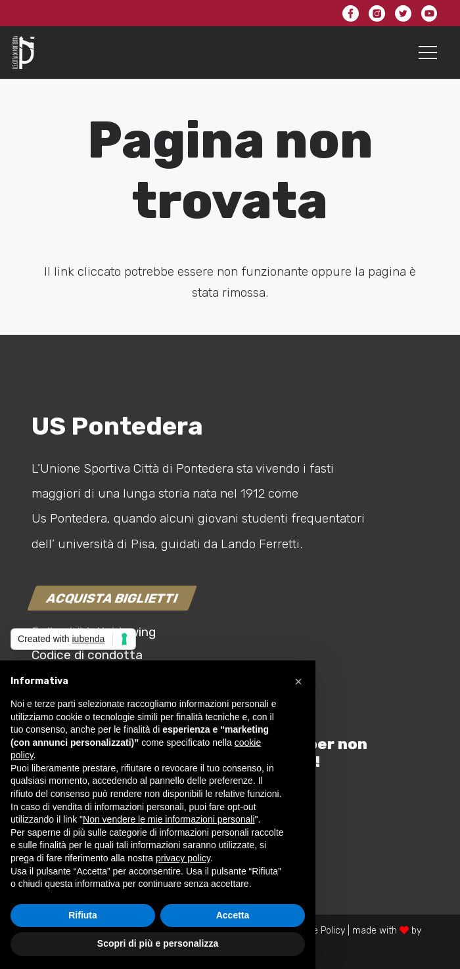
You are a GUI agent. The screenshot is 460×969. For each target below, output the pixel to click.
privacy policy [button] (183, 858)
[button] (298, 681)
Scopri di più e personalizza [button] (157, 943)
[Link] (23, 52)
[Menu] (428, 52)
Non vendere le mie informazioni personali (168, 819)
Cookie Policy (317, 930)
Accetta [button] (233, 915)
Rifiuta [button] (82, 915)
